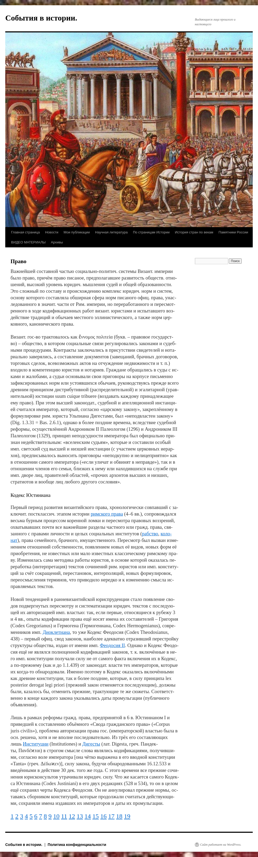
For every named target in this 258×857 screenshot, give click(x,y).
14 (88, 816)
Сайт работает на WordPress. (220, 844)
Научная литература (111, 232)
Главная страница (25, 232)
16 (103, 816)
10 (56, 816)
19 (127, 816)
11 (64, 816)
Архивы (57, 242)
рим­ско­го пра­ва (107, 514)
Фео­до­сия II (112, 645)
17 (111, 816)
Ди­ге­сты (91, 744)
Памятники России (233, 232)
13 (80, 816)
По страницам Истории (151, 232)
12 (72, 816)
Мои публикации (76, 232)
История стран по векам (194, 232)
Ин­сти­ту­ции (35, 744)
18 (119, 816)
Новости (51, 232)
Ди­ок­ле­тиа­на (56, 632)
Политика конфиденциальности (77, 845)
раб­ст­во (150, 533)
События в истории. (41, 17)
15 (95, 816)
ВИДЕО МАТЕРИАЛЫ (28, 242)
